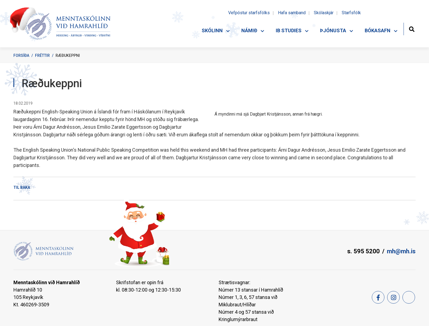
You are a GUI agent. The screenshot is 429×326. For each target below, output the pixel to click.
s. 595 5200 (363, 251)
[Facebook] (378, 297)
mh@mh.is (401, 251)
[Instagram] (393, 297)
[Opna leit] (412, 29)
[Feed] (408, 297)
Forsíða (21, 55)
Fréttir (42, 55)
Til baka (21, 187)
